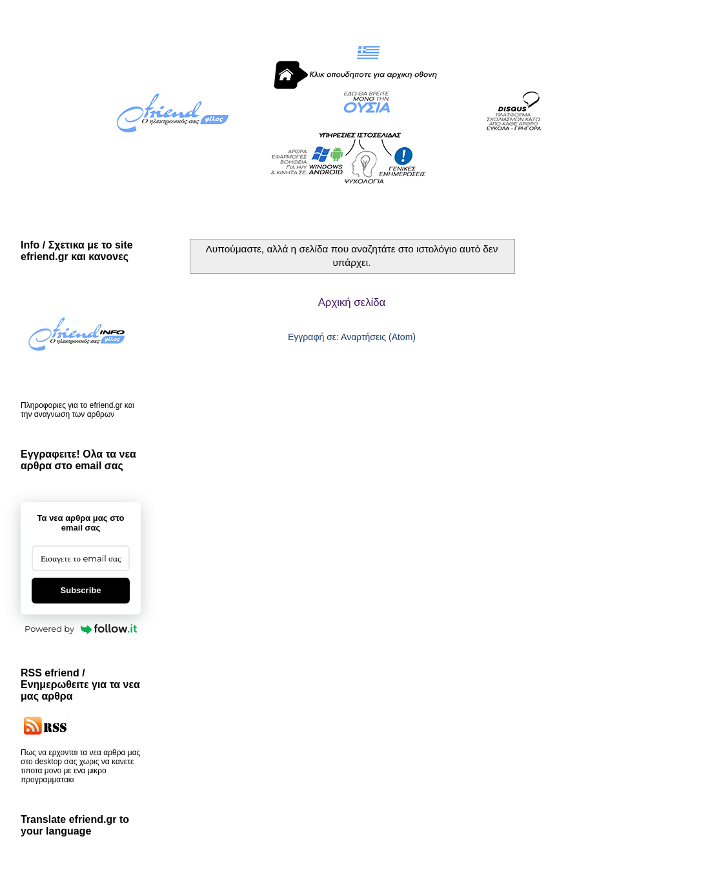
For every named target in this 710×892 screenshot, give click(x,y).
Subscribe (81, 590)
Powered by (81, 628)
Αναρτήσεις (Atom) (378, 337)
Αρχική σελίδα (352, 302)
